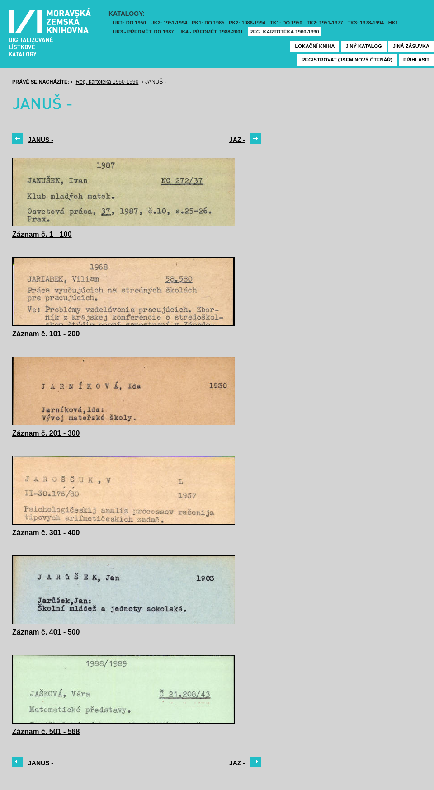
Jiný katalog (363, 46)
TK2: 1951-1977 (325, 22)
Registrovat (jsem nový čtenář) (347, 59)
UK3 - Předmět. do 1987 (143, 31)
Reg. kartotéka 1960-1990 (284, 31)
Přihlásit (416, 59)
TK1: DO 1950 (286, 22)
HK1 (393, 22)
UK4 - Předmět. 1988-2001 (210, 31)
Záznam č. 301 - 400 (46, 532)
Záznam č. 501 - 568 (46, 731)
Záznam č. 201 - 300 (46, 433)
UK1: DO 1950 (129, 22)
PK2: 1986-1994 (247, 22)
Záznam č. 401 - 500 (46, 632)
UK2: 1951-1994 (169, 22)
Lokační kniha (315, 46)
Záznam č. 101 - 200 (46, 334)
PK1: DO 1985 (208, 22)
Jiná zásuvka (411, 46)
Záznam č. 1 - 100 (42, 234)
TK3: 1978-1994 (366, 22)
